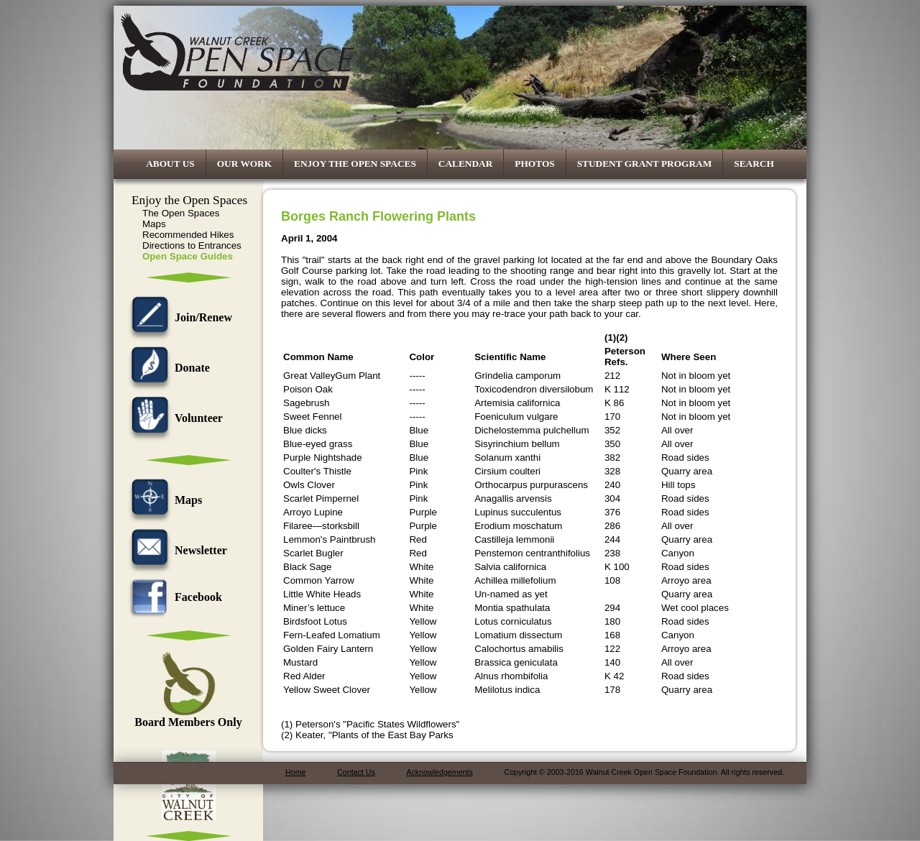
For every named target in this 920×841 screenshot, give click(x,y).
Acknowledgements (439, 772)
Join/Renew (178, 317)
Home (295, 772)
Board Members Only (188, 717)
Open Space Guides (187, 256)
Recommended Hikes (188, 234)
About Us (170, 163)
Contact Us (356, 772)
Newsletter (175, 550)
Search (754, 163)
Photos (534, 163)
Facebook (173, 597)
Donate (167, 368)
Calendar (465, 163)
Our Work (244, 163)
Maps (154, 224)
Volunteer (173, 418)
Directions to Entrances (192, 245)
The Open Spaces (180, 213)
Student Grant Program (644, 163)
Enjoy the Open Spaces (355, 163)
